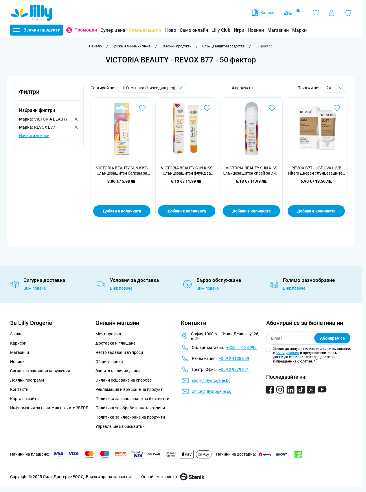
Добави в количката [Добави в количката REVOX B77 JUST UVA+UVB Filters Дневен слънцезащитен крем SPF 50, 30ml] (316, 211)
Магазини (278, 30)
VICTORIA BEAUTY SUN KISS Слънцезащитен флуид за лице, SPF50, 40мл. (186, 171)
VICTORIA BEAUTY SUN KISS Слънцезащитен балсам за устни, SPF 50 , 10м (122, 171)
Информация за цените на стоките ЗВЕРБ (49, 408)
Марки (299, 30)
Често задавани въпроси (119, 352)
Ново (170, 30)
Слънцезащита (145, 30)
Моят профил (108, 334)
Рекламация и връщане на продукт (129, 389)
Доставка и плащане (115, 343)
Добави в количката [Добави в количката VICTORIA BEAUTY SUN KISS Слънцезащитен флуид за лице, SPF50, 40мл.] (187, 211)
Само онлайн (194, 30)
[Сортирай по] (152, 88)
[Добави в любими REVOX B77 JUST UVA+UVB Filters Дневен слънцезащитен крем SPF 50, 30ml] (337, 108)
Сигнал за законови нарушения (40, 371)
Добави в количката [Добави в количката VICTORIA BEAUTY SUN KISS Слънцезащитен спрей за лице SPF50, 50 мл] (251, 211)
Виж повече (34, 288)
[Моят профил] (331, 12)
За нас (16, 334)
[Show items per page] (334, 88)
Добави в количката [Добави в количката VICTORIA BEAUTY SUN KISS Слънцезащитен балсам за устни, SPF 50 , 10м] (122, 211)
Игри (239, 30)
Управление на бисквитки (120, 426)
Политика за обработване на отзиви (130, 408)
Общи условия (109, 361)
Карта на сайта (24, 398)
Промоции (85, 30)
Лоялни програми (27, 380)
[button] (49, 95)
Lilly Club (220, 30)
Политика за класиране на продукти (130, 417)
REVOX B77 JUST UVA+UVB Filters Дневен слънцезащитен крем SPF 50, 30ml (316, 171)
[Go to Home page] (31, 12)
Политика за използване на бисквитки (132, 398)
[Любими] (316, 12)
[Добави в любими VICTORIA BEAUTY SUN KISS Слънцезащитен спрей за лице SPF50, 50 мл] (272, 108)
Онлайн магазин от (173, 476)
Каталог (262, 12)
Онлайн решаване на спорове (123, 380)
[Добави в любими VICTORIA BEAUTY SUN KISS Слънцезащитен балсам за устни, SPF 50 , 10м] (142, 108)
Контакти (19, 389)
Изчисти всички (34, 135)
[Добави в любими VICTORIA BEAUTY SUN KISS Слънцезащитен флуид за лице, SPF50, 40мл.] (207, 108)
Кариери (18, 343)
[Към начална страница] (95, 46)
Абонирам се (332, 338)
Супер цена (112, 30)
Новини (256, 30)
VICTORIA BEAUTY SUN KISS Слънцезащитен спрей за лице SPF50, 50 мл (251, 171)
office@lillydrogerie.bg (211, 391)
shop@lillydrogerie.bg (211, 380)
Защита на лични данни (118, 371)
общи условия (287, 353)
